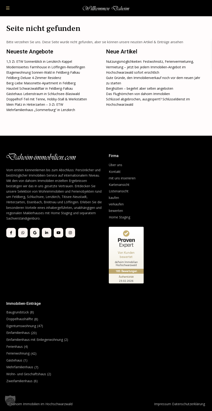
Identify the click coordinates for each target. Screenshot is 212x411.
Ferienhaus (14, 346)
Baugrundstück (17, 312)
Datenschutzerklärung (188, 404)
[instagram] (70, 232)
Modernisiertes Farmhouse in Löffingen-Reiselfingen (45, 67)
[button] (10, 401)
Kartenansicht (119, 184)
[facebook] (11, 232)
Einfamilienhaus (18, 332)
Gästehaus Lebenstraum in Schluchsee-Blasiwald (43, 94)
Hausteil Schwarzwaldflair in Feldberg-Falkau (39, 88)
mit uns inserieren (122, 178)
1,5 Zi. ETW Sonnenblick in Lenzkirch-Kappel (39, 61)
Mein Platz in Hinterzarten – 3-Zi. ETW (34, 104)
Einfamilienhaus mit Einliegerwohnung (34, 339)
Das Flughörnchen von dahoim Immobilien (138, 94)
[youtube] (58, 232)
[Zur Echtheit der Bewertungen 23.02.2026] (126, 278)
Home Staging (119, 217)
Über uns (115, 165)
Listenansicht (119, 191)
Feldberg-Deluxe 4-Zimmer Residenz (33, 78)
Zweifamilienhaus (19, 381)
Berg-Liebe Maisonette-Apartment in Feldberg (41, 83)
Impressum (162, 404)
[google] (35, 232)
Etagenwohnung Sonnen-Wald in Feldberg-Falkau (43, 72)
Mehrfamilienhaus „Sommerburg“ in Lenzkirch (40, 110)
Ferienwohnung (18, 353)
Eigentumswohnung (21, 326)
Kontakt (115, 171)
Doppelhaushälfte (19, 319)
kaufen (114, 197)
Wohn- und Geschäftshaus (26, 374)
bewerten (116, 210)
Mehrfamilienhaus (19, 367)
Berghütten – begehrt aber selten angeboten (139, 88)
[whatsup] (23, 232)
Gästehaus (14, 360)
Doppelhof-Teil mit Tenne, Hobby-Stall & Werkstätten (46, 99)
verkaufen (116, 204)
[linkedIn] (46, 232)
